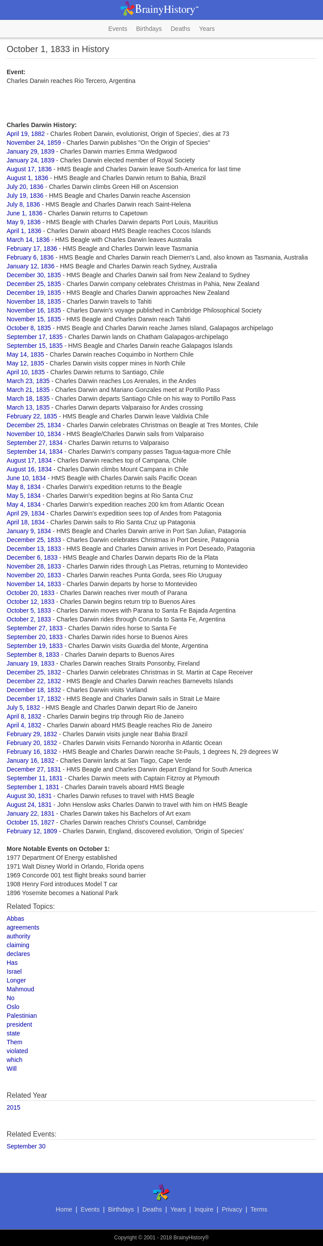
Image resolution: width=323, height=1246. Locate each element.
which (15, 1059)
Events (117, 28)
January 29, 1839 (30, 151)
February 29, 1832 (32, 734)
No (11, 997)
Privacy (232, 1209)
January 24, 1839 (30, 160)
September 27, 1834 (35, 442)
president (19, 1024)
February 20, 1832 (32, 742)
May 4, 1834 (24, 504)
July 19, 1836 (25, 195)
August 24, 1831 (29, 804)
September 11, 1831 (35, 778)
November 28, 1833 (34, 566)
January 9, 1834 (29, 531)
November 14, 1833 (34, 583)
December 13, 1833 (34, 548)
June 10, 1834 (26, 478)
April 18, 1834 (26, 522)
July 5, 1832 (23, 707)
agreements (23, 927)
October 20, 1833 (30, 592)
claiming (18, 945)
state (13, 1033)
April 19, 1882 (26, 133)
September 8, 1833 (33, 654)
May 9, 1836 (24, 222)
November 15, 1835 (34, 319)
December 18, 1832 (34, 689)
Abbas (15, 918)
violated (17, 1050)
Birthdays (149, 28)
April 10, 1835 (26, 372)
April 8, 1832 (24, 716)
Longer (16, 980)
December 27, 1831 (34, 769)
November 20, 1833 (34, 575)
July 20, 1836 (25, 186)
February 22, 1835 (32, 416)
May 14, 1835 (25, 354)
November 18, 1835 (34, 301)
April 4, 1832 (24, 725)
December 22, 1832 (34, 681)
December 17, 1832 (34, 698)
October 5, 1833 (29, 610)
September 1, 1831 (33, 787)
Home (64, 1209)
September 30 (26, 1146)
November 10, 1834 (34, 433)
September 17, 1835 (35, 336)
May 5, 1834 (24, 495)
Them (15, 1042)
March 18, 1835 (28, 398)
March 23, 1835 (28, 380)
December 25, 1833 (34, 539)
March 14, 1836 (28, 239)
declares (18, 953)
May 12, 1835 (25, 363)
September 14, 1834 (35, 451)
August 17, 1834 (29, 460)
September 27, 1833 (35, 628)
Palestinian (22, 1015)
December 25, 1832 (34, 672)
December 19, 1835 (34, 292)
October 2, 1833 (29, 619)
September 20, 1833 (35, 636)
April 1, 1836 (24, 230)
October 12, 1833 (30, 601)
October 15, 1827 (30, 822)
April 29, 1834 (26, 513)
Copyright (125, 1238)
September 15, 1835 (35, 345)
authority (18, 936)
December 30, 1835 (34, 275)
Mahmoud (20, 989)
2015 (13, 1107)
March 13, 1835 (28, 407)
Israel (14, 971)
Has (12, 962)
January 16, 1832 (30, 760)
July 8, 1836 (23, 204)
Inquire (203, 1209)
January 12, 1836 (30, 266)
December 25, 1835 (34, 283)
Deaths (180, 28)
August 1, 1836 (27, 177)
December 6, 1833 (32, 557)
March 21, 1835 (28, 389)
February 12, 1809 (32, 831)
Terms (259, 1209)
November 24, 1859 (34, 142)
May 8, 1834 (24, 486)
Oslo (13, 1006)
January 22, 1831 (30, 813)
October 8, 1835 (29, 327)
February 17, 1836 (32, 248)
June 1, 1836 (24, 213)
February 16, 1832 (32, 751)
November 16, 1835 (34, 310)
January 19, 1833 (30, 663)
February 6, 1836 (30, 257)
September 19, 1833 (35, 645)
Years (207, 28)
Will (12, 1068)
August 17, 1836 (29, 169)
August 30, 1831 (29, 795)
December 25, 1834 (34, 425)
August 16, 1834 (29, 469)
